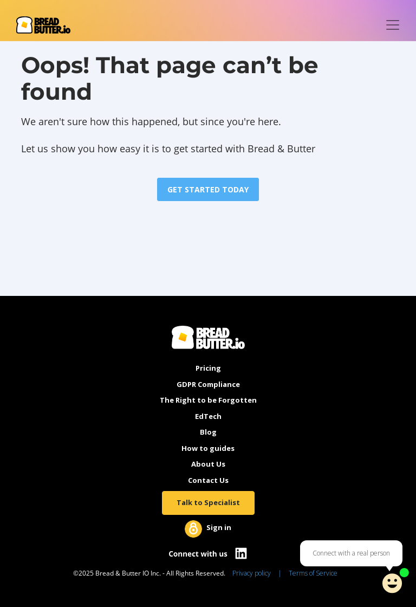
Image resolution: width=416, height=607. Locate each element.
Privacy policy (251, 573)
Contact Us (208, 480)
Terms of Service (313, 573)
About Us (208, 464)
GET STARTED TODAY (208, 189)
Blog (208, 432)
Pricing (208, 368)
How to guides (208, 448)
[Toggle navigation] (393, 25)
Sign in (218, 527)
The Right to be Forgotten (208, 400)
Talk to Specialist (208, 502)
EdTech (208, 416)
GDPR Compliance (208, 384)
